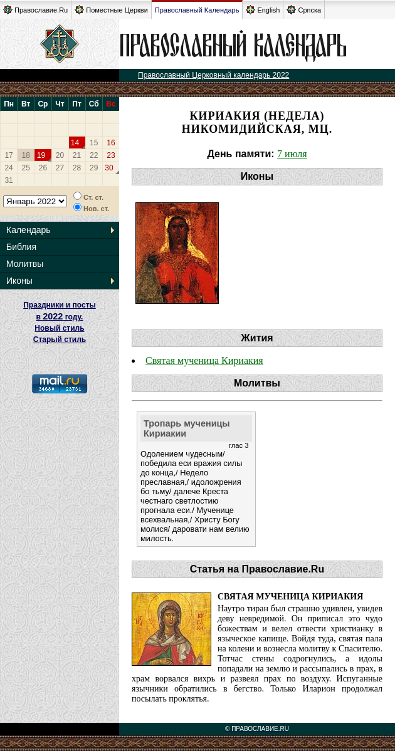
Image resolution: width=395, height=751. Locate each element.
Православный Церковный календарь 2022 (213, 75)
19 (41, 155)
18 (26, 155)
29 (94, 167)
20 (60, 155)
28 (77, 167)
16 (111, 142)
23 (111, 155)
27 (60, 167)
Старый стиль (59, 339)
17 (8, 155)
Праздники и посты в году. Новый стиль (59, 317)
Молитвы (24, 264)
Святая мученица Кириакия (204, 360)
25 (26, 167)
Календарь (28, 230)
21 (77, 155)
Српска (304, 9)
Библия (21, 247)
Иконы (19, 281)
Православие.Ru (35, 9)
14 (75, 142)
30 (109, 167)
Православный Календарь (197, 10)
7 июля (292, 153)
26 (43, 167)
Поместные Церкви (111, 9)
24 (8, 167)
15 (94, 142)
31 (8, 180)
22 (94, 155)
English (263, 9)
